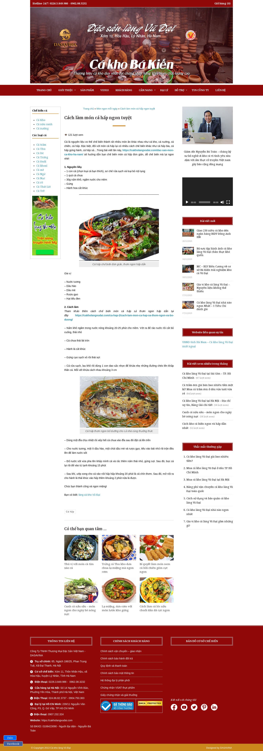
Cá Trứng (42, 157)
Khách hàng (123, 90)
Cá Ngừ (40, 174)
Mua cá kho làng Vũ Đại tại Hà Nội (207, 479)
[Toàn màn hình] (228, 202)
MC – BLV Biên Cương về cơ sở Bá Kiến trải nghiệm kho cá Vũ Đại (214, 269)
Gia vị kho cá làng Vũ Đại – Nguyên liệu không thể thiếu (213, 288)
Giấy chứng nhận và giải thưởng (118, 695)
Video (104, 90)
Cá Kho (40, 120)
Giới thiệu (65, 90)
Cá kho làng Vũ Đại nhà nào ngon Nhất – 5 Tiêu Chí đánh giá (214, 306)
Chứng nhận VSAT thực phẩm (117, 687)
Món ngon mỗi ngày (106, 108)
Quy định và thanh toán (113, 665)
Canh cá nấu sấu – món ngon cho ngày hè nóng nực (80, 610)
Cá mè (40, 169)
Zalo (10, 738)
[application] (207, 191)
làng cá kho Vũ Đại (89, 494)
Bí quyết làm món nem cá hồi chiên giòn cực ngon (155, 567)
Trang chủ (44, 90)
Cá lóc (40, 153)
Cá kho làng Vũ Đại (60, 747)
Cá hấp (70, 511)
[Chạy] (187, 202)
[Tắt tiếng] (222, 202)
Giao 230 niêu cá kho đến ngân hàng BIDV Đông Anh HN (214, 234)
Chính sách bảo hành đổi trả (116, 658)
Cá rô (39, 182)
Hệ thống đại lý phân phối (115, 680)
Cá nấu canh (44, 124)
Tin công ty (200, 90)
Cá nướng (42, 128)
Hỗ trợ (179, 90)
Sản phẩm (87, 90)
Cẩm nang (146, 90)
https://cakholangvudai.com (57, 720)
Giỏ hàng (220, 3)
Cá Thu (40, 148)
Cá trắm (41, 144)
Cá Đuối (41, 161)
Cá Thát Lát (43, 186)
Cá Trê (40, 190)
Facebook (13, 744)
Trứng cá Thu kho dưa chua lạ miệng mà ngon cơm (118, 567)
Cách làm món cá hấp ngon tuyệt (137, 108)
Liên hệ (220, 90)
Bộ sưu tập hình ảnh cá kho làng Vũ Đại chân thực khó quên (214, 252)
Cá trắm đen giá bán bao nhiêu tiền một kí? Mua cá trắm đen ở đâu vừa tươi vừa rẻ (207, 389)
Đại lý (164, 90)
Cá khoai (41, 165)
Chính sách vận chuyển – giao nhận (120, 651)
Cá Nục (40, 178)
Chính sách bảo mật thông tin (117, 673)
